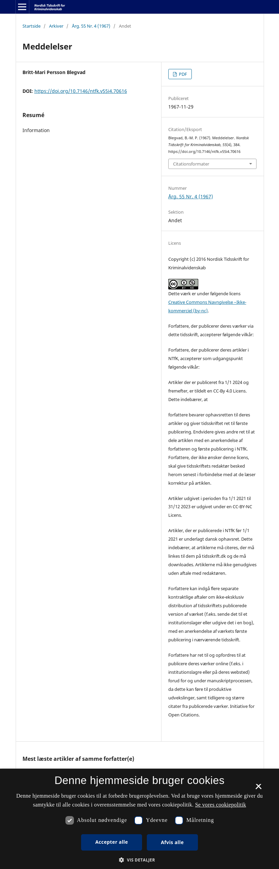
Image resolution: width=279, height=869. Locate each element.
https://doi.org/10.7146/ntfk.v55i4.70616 (80, 91)
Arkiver (56, 26)
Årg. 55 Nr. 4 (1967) (91, 26)
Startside (31, 26)
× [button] (258, 789)
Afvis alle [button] (172, 842)
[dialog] (139, 819)
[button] (139, 860)
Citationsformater (191, 164)
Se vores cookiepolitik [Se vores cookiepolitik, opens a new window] (220, 805)
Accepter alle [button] (111, 842)
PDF (182, 74)
